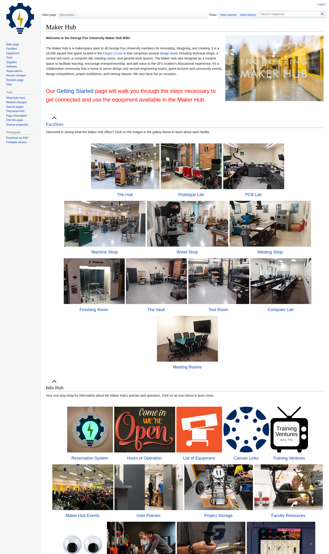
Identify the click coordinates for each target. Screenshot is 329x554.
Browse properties (17, 124)
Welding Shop (270, 252)
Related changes (16, 102)
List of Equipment (199, 458)
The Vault (156, 309)
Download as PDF (17, 138)
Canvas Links (246, 458)
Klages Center (113, 53)
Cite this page (14, 120)
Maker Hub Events (82, 515)
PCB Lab (253, 194)
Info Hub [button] (54, 387)
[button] (55, 124)
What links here (15, 98)
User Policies (149, 515)
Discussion (67, 14)
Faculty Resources (288, 515)
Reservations (14, 71)
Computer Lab (281, 309)
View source (228, 14)
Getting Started (75, 91)
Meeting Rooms (187, 367)
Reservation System (89, 458)
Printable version (16, 142)
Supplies (11, 62)
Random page (14, 80)
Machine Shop (104, 252)
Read (213, 14)
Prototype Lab (191, 194)
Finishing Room (94, 309)
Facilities (55, 124)
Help (9, 84)
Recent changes (16, 75)
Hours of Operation (144, 458)
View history (248, 14)
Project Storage (218, 515)
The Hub (125, 194)
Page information (16, 115)
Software (11, 66)
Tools (9, 57)
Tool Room (218, 309)
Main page (49, 14)
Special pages (14, 106)
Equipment (12, 53)
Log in (321, 4)
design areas (169, 53)
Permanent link (15, 111)
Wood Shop (187, 252)
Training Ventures (289, 458)
